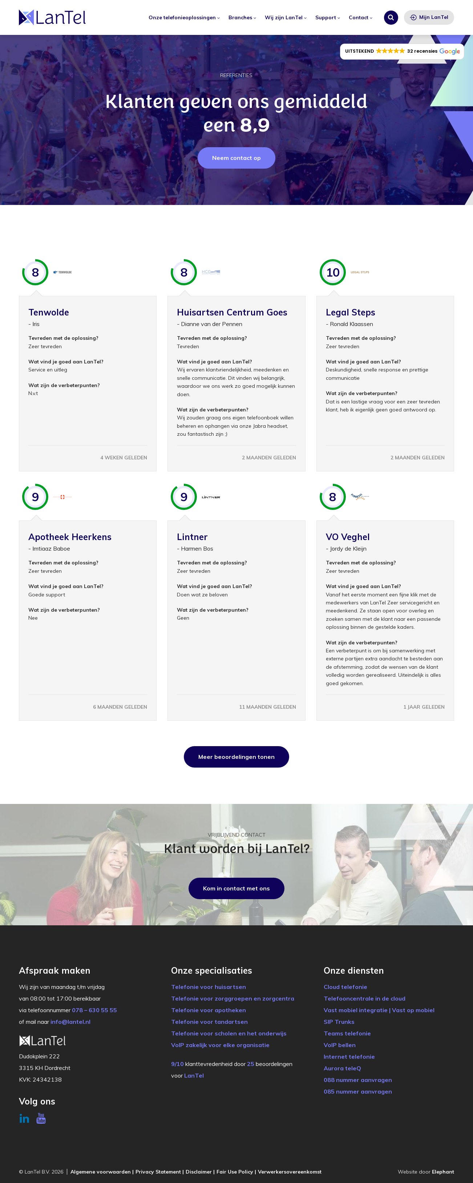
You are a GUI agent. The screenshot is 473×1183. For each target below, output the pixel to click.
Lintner (192, 536)
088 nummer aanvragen (358, 1079)
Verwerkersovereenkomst (290, 1171)
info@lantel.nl (70, 1021)
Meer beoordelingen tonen (236, 756)
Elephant (443, 1171)
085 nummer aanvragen (358, 1091)
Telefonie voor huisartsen (208, 986)
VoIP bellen (340, 1045)
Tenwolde (48, 312)
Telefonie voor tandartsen (209, 1021)
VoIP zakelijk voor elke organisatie (220, 1045)
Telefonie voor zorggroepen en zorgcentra (232, 998)
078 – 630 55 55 (94, 1010)
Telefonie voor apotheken (208, 1010)
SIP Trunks (339, 1021)
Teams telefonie (347, 1033)
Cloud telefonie (345, 986)
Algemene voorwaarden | (102, 1171)
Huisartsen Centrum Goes (232, 312)
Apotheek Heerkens (70, 536)
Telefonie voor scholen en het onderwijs (229, 1033)
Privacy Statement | (160, 1171)
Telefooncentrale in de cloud (364, 998)
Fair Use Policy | (236, 1171)
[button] (402, 52)
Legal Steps (350, 312)
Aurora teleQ (342, 1068)
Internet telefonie (349, 1056)
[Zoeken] (391, 18)
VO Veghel (348, 536)
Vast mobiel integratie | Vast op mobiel (379, 1010)
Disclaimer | (200, 1171)
